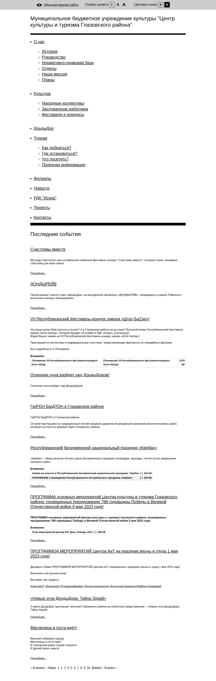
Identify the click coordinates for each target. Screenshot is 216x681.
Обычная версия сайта (61, 5)
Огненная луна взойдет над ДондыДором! (69, 375)
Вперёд (96, 667)
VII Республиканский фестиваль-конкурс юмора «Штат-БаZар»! (90, 319)
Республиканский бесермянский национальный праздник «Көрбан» (93, 447)
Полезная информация (63, 164)
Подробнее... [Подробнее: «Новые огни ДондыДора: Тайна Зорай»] (38, 617)
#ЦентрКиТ (37, 586)
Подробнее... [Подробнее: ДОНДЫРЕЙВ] (38, 308)
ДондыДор (44, 128)
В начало (39, 667)
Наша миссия (54, 74)
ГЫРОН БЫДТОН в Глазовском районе (67, 406)
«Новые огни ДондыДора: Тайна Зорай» (68, 598)
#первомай (154, 586)
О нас (39, 41)
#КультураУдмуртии (96, 586)
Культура (42, 93)
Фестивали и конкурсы (63, 114)
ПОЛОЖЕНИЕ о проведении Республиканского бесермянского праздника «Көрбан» (82, 477)
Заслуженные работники (65, 109)
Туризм (40, 138)
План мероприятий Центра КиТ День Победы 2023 (62, 532)
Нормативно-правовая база (68, 62)
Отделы (49, 68)
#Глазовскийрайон (72, 586)
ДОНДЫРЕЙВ (43, 284)
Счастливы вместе (47, 249)
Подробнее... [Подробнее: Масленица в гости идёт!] (38, 658)
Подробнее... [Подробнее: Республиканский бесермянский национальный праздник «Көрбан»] (38, 486)
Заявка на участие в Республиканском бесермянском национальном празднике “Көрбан (85, 473)
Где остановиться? (59, 153)
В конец (109, 667)
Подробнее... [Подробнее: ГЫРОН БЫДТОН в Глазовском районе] (38, 436)
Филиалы (42, 178)
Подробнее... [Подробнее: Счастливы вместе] (38, 273)
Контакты (42, 217)
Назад (52, 667)
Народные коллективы (63, 103)
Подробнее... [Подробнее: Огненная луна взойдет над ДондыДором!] (38, 395)
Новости (41, 188)
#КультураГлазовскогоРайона (128, 586)
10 (88, 667)
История (50, 51)
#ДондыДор (52, 586)
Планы (48, 79)
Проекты (42, 207)
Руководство (53, 57)
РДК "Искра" (45, 198)
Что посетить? (55, 159)
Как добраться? (56, 147)
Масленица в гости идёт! (53, 627)
